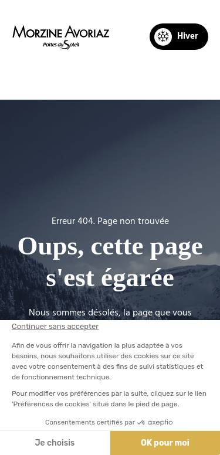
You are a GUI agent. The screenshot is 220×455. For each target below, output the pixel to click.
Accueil (42, 79)
